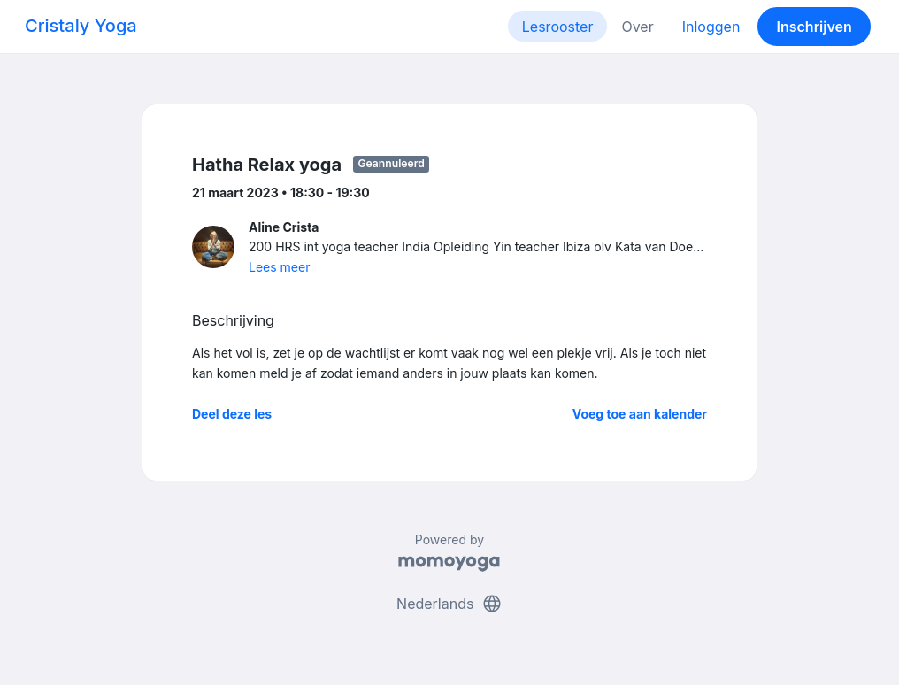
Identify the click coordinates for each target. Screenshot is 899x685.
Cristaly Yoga (81, 25)
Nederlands (449, 603)
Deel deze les (232, 413)
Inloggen (711, 26)
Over (637, 26)
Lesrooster (558, 26)
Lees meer (279, 266)
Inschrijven (814, 26)
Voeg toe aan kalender (639, 413)
